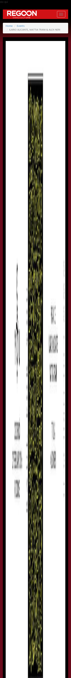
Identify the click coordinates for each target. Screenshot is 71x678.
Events (20, 26)
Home (9, 26)
